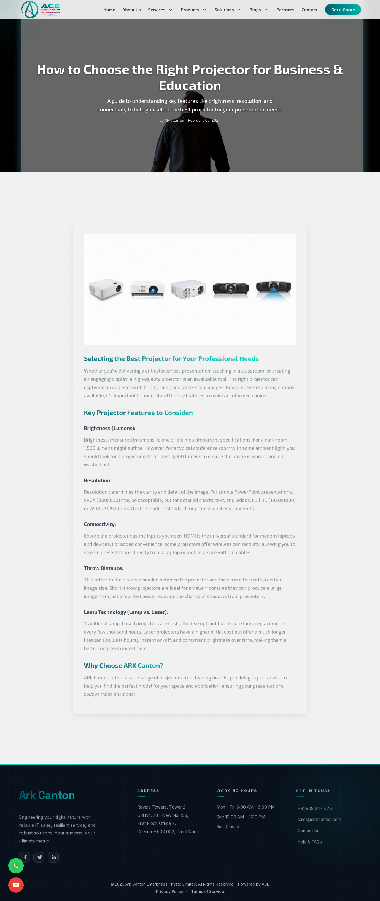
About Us (131, 9)
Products (194, 9)
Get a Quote (343, 9)
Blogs (259, 9)
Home (109, 9)
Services (161, 9)
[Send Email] (16, 885)
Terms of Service (207, 891)
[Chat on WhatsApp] (16, 865)
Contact (309, 9)
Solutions (228, 9)
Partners (285, 9)
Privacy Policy (169, 891)
